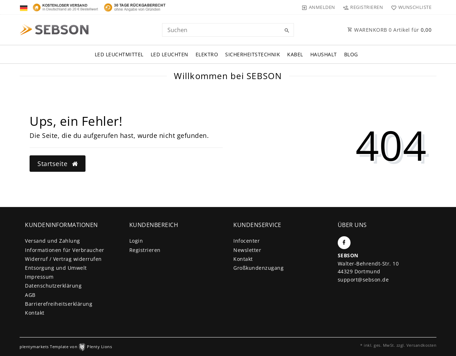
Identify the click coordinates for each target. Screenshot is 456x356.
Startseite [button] (57, 163)
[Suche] (287, 31)
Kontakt (35, 312)
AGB (30, 294)
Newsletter (247, 250)
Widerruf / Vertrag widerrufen (63, 259)
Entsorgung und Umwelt (56, 267)
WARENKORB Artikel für (389, 29)
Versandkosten (421, 345)
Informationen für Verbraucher (64, 250)
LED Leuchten (169, 54)
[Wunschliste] (409, 7)
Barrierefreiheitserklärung (58, 303)
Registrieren (145, 250)
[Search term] (228, 30)
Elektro (207, 54)
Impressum (39, 276)
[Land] (24, 7)
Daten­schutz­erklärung (53, 285)
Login (136, 240)
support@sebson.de (363, 279)
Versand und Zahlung (52, 240)
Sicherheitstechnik (252, 54)
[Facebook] (344, 242)
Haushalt (323, 54)
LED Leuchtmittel (119, 54)
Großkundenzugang (258, 267)
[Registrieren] (363, 7)
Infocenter (246, 240)
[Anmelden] (318, 7)
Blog (351, 54)
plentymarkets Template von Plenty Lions (66, 346)
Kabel (295, 54)
